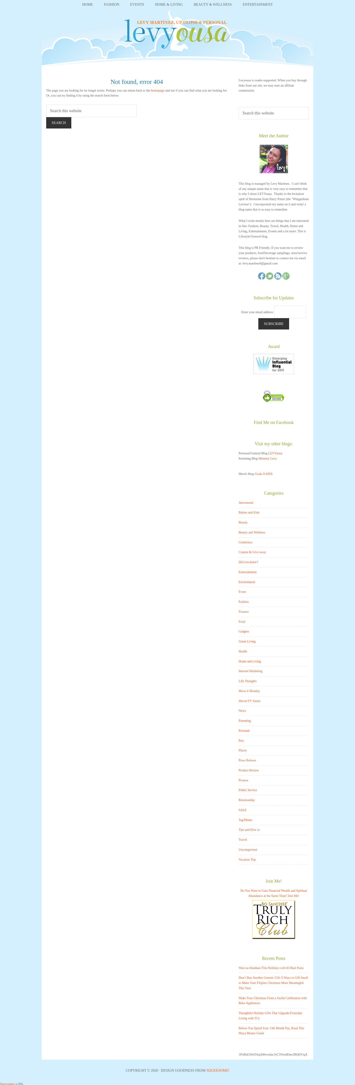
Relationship (247, 798)
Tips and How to (249, 828)
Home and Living (250, 659)
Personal (244, 729)
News (242, 709)
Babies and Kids (249, 511)
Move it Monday (249, 689)
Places (243, 749)
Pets (241, 739)
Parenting (245, 719)
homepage (157, 88)
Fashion (244, 600)
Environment (247, 580)
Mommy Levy (268, 457)
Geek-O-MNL (264, 472)
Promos (243, 778)
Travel (243, 838)
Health (243, 649)
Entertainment (248, 570)
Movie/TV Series (250, 699)
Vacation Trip (247, 858)
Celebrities (245, 540)
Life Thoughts (248, 679)
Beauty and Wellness (252, 531)
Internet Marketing (250, 669)
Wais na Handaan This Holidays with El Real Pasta (271, 966)
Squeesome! (217, 1069)
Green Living (247, 640)
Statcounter (7, 1082)
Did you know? (248, 560)
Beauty (243, 521)
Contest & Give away (252, 550)
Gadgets (244, 630)
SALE (243, 808)
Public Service (248, 788)
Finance (244, 610)
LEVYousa (177, 35)
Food (242, 620)
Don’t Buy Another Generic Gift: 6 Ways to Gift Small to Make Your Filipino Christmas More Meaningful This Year (273, 981)
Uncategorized (248, 848)
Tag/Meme (245, 818)
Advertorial (246, 501)
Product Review (249, 768)
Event (242, 590)
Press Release (247, 758)
